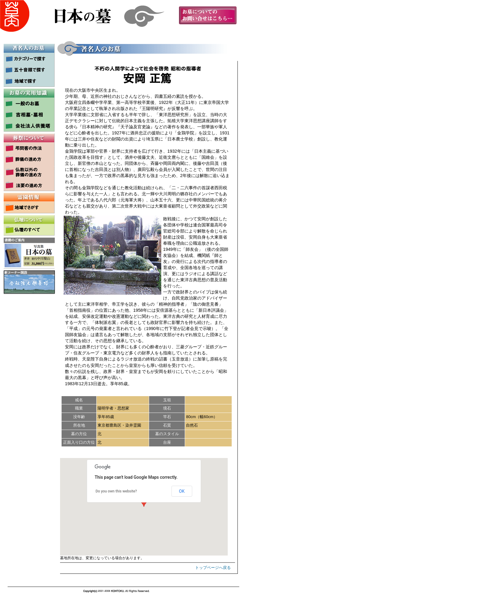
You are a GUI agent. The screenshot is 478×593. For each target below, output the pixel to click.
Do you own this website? (116, 491)
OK (181, 491)
